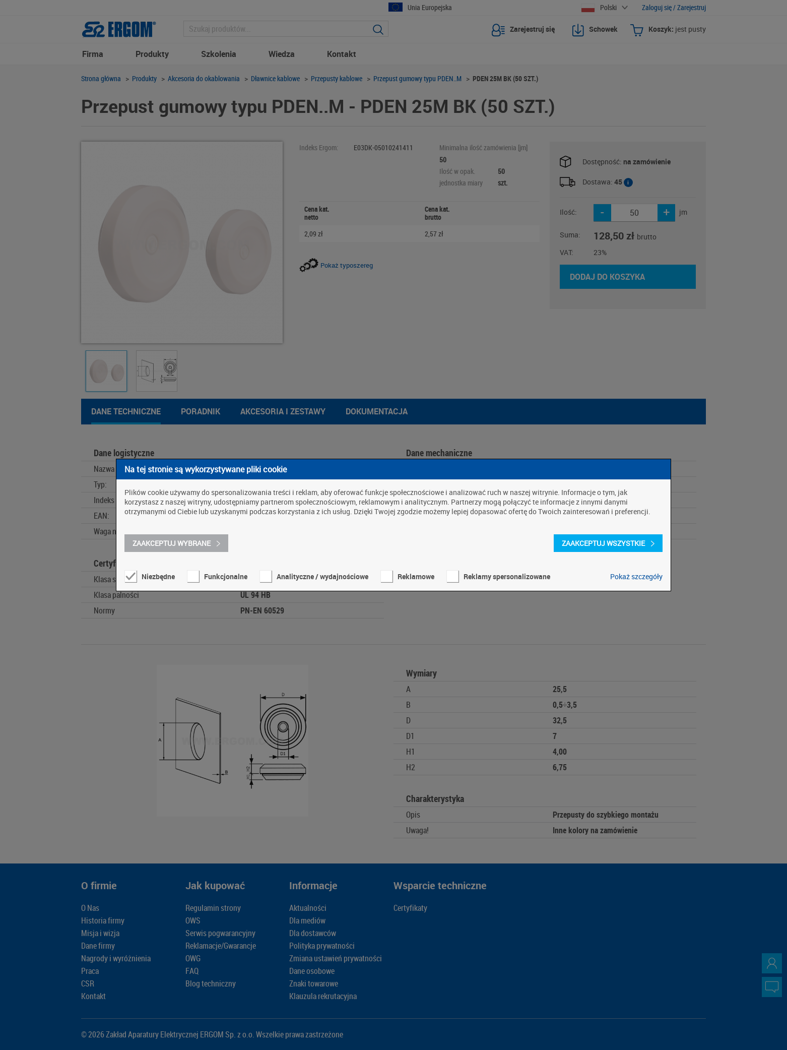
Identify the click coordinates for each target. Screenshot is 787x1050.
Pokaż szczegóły (636, 576)
